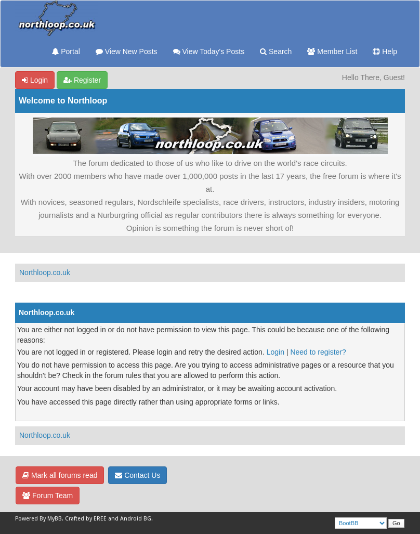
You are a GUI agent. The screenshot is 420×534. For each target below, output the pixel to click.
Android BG (135, 518)
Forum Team (47, 495)
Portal (66, 51)
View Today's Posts (209, 51)
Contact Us (137, 475)
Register (82, 80)
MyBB (54, 518)
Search (276, 51)
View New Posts (127, 51)
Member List (332, 51)
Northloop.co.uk (44, 272)
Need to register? (318, 352)
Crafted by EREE (86, 518)
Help (385, 51)
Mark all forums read (59, 475)
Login (35, 80)
